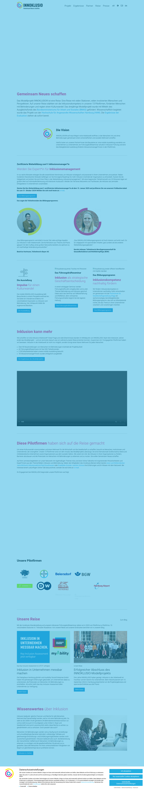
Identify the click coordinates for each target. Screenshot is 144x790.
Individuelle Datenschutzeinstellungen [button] (126, 783)
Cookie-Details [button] (117, 787)
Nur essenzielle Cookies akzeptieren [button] (126, 776)
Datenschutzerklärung (87, 782)
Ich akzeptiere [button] (126, 771)
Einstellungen (37, 784)
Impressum (135, 787)
